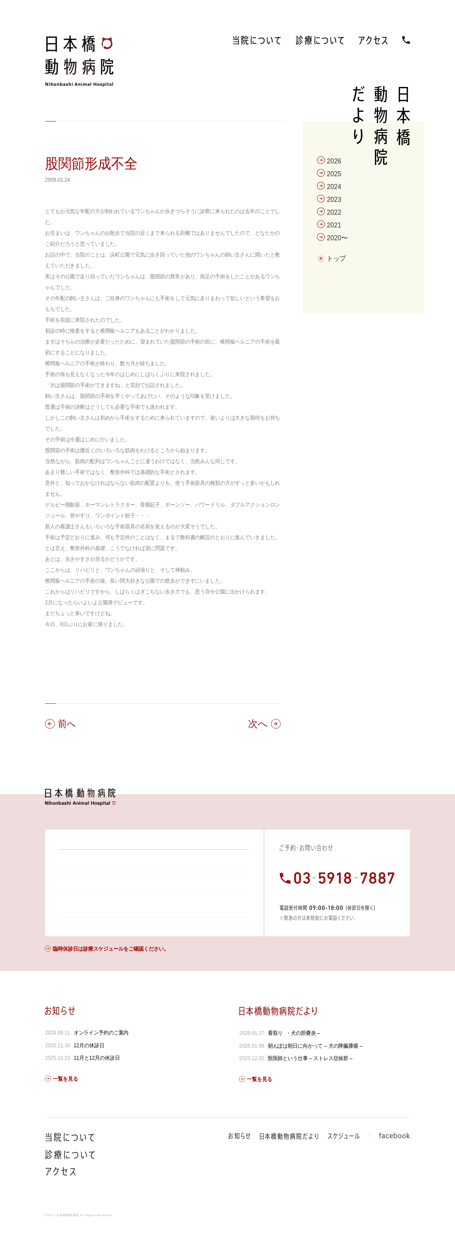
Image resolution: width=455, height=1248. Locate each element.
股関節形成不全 (91, 164)
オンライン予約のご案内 (101, 1053)
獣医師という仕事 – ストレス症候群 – (309, 1079)
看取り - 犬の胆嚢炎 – (293, 1054)
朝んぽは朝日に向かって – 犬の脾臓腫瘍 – (314, 1067)
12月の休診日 (89, 1066)
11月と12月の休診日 (97, 1079)
